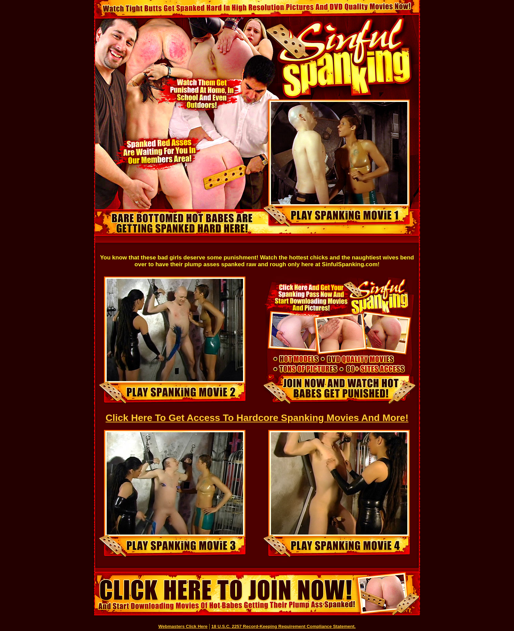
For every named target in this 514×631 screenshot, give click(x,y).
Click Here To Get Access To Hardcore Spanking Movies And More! (257, 417)
